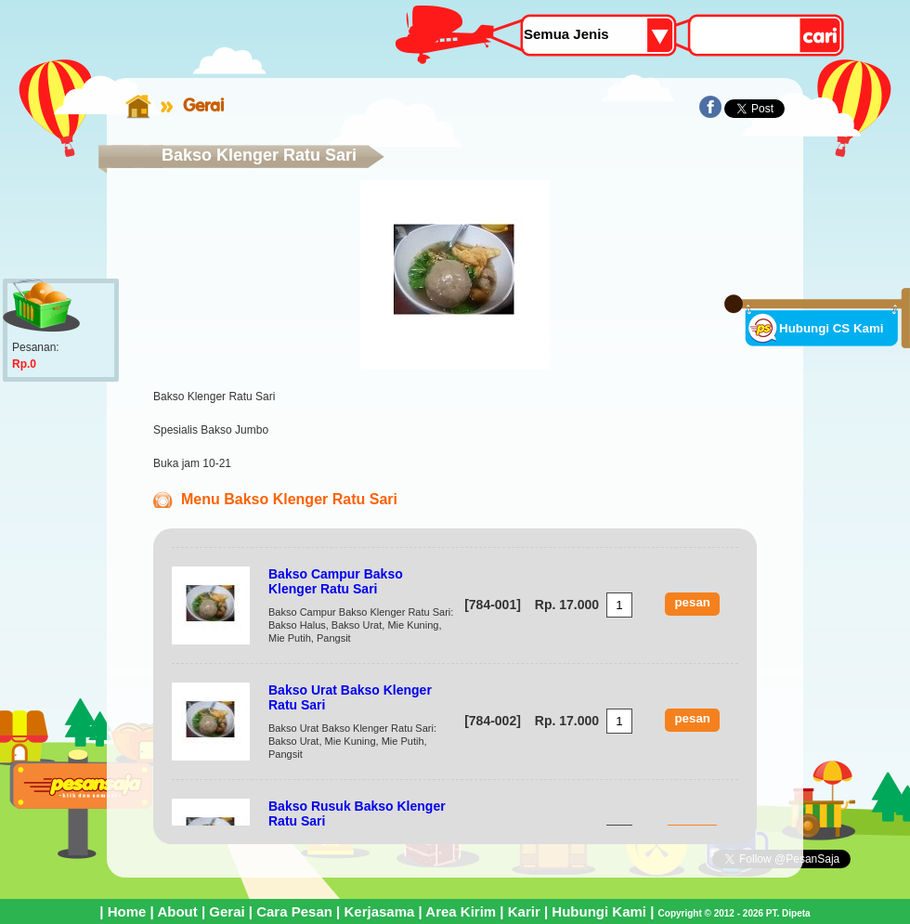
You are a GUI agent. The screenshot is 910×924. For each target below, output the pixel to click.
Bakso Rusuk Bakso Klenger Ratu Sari (357, 813)
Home (127, 911)
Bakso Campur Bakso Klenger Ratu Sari (335, 581)
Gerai (203, 105)
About (177, 911)
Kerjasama (379, 911)
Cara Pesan (294, 911)
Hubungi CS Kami (831, 328)
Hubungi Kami (599, 911)
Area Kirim (460, 911)
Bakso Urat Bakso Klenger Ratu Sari (350, 697)
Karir (524, 911)
